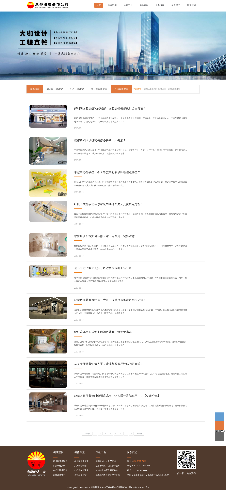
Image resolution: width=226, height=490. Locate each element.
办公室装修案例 (60, 470)
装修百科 (144, 5)
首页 (98, 5)
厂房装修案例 (59, 466)
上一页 (87, 433)
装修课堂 (34, 89)
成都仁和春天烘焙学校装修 (108, 475)
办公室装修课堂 (99, 89)
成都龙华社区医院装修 (106, 461)
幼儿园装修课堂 (55, 89)
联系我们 (191, 5)
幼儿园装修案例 (60, 461)
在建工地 (128, 5)
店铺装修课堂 (174, 89)
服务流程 (160, 5)
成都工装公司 (150, 89)
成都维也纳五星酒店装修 (107, 470)
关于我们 (175, 5)
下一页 (139, 433)
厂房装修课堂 (77, 89)
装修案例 (112, 5)
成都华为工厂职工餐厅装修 (108, 466)
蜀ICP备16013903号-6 (139, 487)
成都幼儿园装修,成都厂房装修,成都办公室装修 (48, 4)
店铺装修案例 (59, 475)
